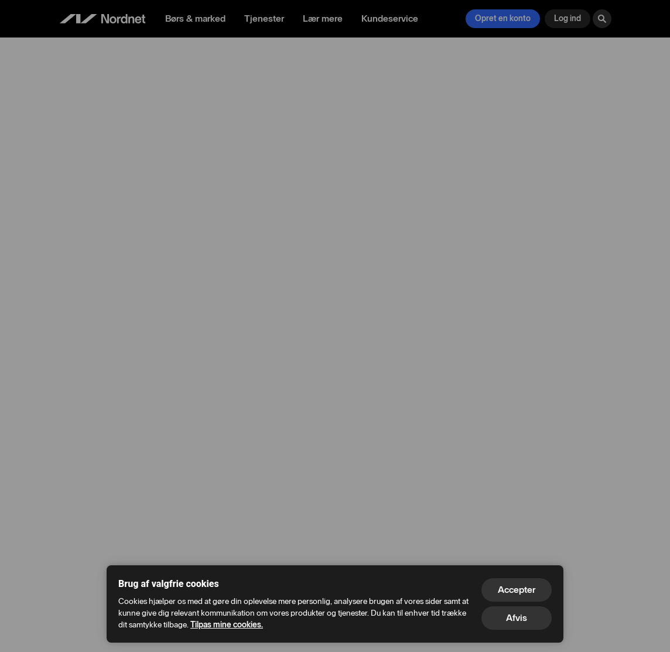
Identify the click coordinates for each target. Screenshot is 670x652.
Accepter (516, 589)
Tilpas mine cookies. (226, 625)
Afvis (516, 617)
